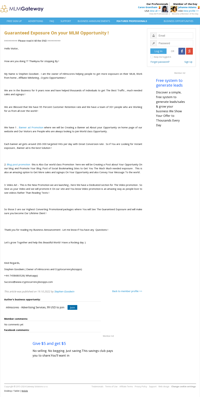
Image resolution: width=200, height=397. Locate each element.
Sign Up (188, 61)
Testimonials (97, 386)
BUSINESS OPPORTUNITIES (178, 21)
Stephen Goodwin (64, 291)
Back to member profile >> (127, 291)
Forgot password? (159, 61)
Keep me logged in (162, 57)
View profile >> (191, 10)
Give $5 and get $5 (49, 343)
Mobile (25, 391)
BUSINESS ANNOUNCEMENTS (94, 21)
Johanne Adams (187, 7)
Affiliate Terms (126, 386)
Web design (163, 386)
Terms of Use (111, 386)
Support (152, 386)
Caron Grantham (147, 7)
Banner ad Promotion (31, 127)
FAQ (52, 21)
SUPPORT (66, 21)
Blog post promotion (18, 164)
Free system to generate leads (169, 83)
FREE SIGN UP (14, 21)
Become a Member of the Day (185, 14)
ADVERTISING (35, 21)
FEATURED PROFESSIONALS (132, 21)
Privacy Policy (141, 386)
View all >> (155, 10)
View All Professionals (158, 14)
